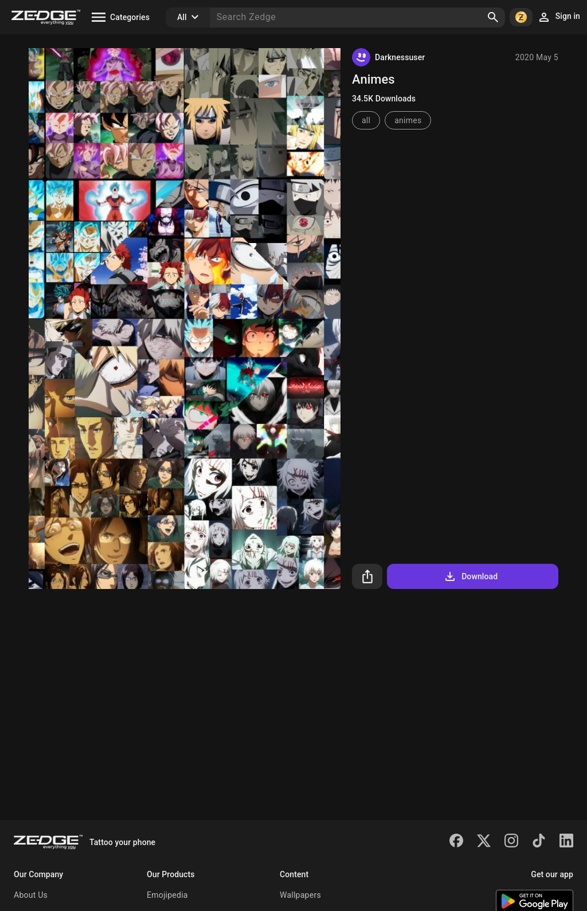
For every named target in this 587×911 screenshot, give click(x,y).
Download (470, 576)
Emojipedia (167, 895)
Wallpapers (300, 895)
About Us (31, 895)
